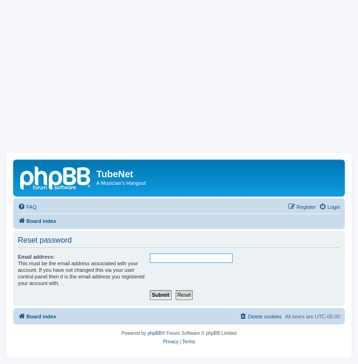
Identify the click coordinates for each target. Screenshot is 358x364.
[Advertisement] (179, 81)
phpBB (155, 333)
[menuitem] (27, 207)
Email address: (36, 257)
